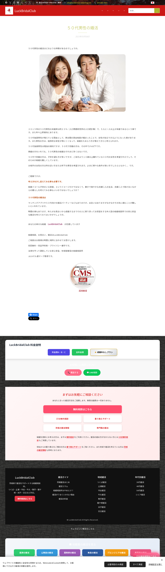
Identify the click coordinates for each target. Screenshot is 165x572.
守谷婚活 (101, 490)
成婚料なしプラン (104, 352)
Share (34, 315)
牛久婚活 (101, 494)
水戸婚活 (101, 507)
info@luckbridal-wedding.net (79, 2)
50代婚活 (140, 490)
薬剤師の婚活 (70, 552)
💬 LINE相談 (92, 372)
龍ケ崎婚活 (101, 503)
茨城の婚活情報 (62, 427)
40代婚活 (140, 486)
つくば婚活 (101, 482)
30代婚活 (140, 482)
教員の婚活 (93, 552)
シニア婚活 (140, 494)
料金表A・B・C (59, 352)
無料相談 (70, 437)
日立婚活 (101, 511)
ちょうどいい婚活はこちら (82, 528)
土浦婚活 (101, 486)
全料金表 (80, 352)
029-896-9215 (102, 2)
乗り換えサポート (102, 418)
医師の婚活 (24, 552)
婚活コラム (63, 486)
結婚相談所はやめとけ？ (63, 490)
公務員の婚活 (47, 552)
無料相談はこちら (82, 409)
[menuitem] (42, 10)
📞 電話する (73, 372)
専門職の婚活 (102, 427)
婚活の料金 (63, 498)
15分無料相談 (62, 418)
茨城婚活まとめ (63, 482)
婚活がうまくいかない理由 (63, 494)
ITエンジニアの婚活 (116, 552)
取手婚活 (101, 498)
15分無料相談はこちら (146, 556)
